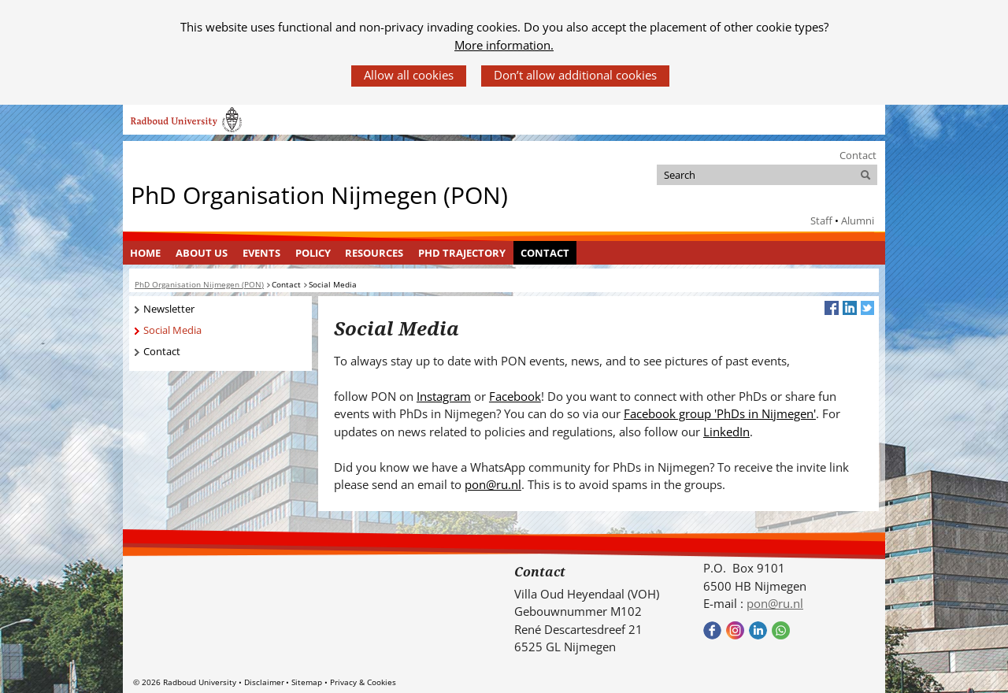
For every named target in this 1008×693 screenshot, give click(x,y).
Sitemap (306, 681)
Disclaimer (264, 681)
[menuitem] (146, 253)
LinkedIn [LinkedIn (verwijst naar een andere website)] (726, 431)
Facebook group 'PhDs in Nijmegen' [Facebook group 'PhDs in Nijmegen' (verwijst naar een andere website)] (720, 413)
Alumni (857, 220)
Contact (857, 155)
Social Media (172, 330)
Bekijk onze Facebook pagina (712, 630)
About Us (202, 253)
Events (261, 253)
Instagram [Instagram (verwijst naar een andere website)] (444, 396)
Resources (374, 253)
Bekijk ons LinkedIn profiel (758, 630)
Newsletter (169, 309)
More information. (504, 45)
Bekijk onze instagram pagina (735, 630)
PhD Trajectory (462, 253)
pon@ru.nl (493, 484)
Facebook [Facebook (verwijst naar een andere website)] (515, 396)
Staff (821, 220)
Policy (313, 253)
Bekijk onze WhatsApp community (781, 630)
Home (145, 253)
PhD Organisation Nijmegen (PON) (319, 195)
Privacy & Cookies (363, 681)
